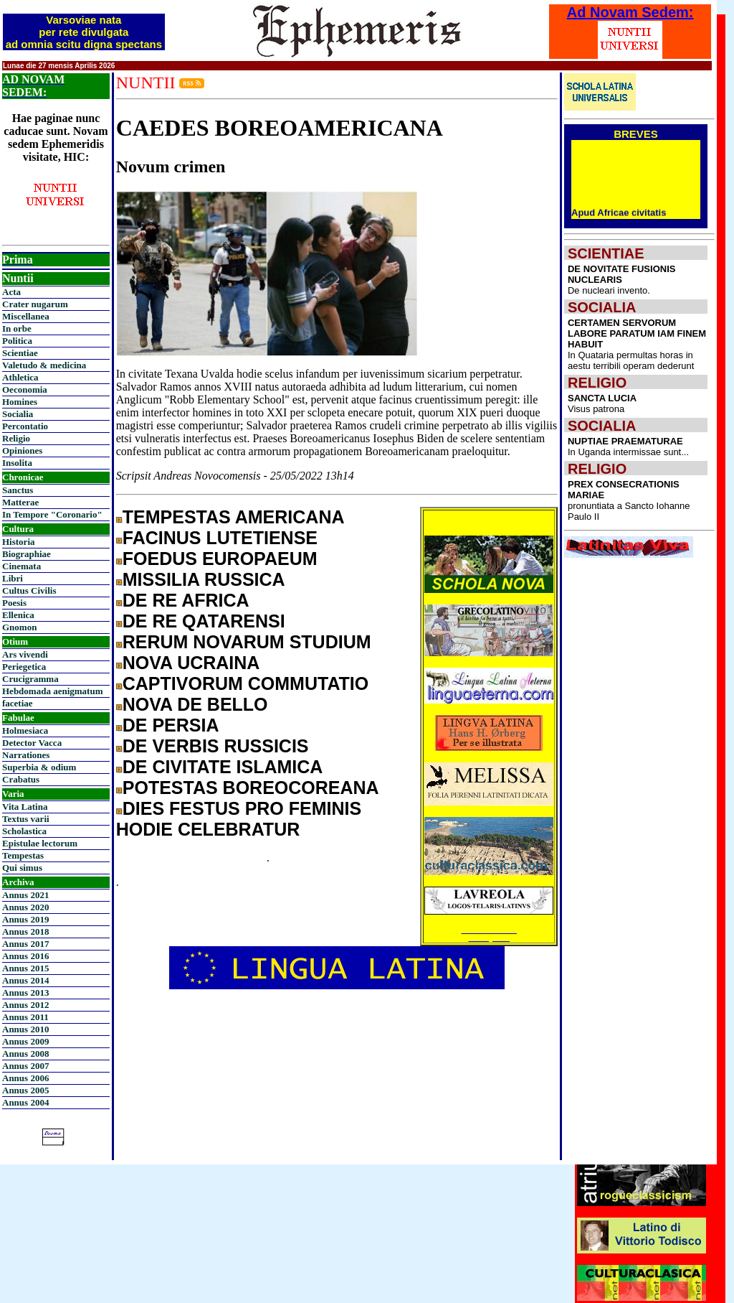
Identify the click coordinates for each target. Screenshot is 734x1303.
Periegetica (24, 666)
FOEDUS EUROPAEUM (220, 558)
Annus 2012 (25, 1004)
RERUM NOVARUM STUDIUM (247, 642)
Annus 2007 (25, 1065)
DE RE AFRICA (186, 600)
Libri (12, 578)
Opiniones (22, 450)
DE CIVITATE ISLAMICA (223, 767)
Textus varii (25, 818)
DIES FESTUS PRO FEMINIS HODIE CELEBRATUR (238, 818)
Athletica (20, 377)
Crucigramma (30, 678)
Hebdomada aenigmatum (52, 691)
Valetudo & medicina (44, 365)
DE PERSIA (171, 725)
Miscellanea (25, 316)
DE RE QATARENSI (204, 621)
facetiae (17, 703)
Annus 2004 (25, 1102)
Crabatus (20, 779)
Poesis (14, 602)
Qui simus (22, 867)
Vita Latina (24, 806)
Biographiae (26, 553)
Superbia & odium (39, 767)
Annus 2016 (25, 956)
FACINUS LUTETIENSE (220, 538)
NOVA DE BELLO (195, 704)
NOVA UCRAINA (191, 663)
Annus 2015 (25, 968)
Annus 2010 (25, 1029)
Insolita (17, 462)
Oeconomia (24, 389)
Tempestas (23, 855)
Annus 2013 (25, 992)
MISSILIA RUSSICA (204, 579)
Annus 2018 (25, 931)
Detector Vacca (32, 742)
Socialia (17, 413)
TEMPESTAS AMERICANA (234, 517)
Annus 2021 (25, 894)
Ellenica (18, 615)
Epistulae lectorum (39, 843)
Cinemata (21, 566)
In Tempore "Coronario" (52, 514)
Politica (17, 340)
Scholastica (24, 831)
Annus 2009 (25, 1041)
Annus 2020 (25, 907)
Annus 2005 (25, 1090)
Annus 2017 (25, 943)
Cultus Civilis (29, 590)
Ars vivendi (25, 654)
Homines (19, 401)
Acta (11, 291)
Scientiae (20, 352)
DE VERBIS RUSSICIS (216, 746)
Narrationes (25, 754)
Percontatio (25, 426)
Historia (18, 541)
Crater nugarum (35, 304)
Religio (16, 438)
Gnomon (19, 627)
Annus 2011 (25, 1017)
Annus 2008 (25, 1053)
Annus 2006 (25, 1078)
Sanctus (17, 490)
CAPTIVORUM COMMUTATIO (245, 683)
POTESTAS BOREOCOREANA (251, 787)
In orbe (17, 328)
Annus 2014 (25, 980)
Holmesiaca (25, 730)
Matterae (20, 502)
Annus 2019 (25, 919)
